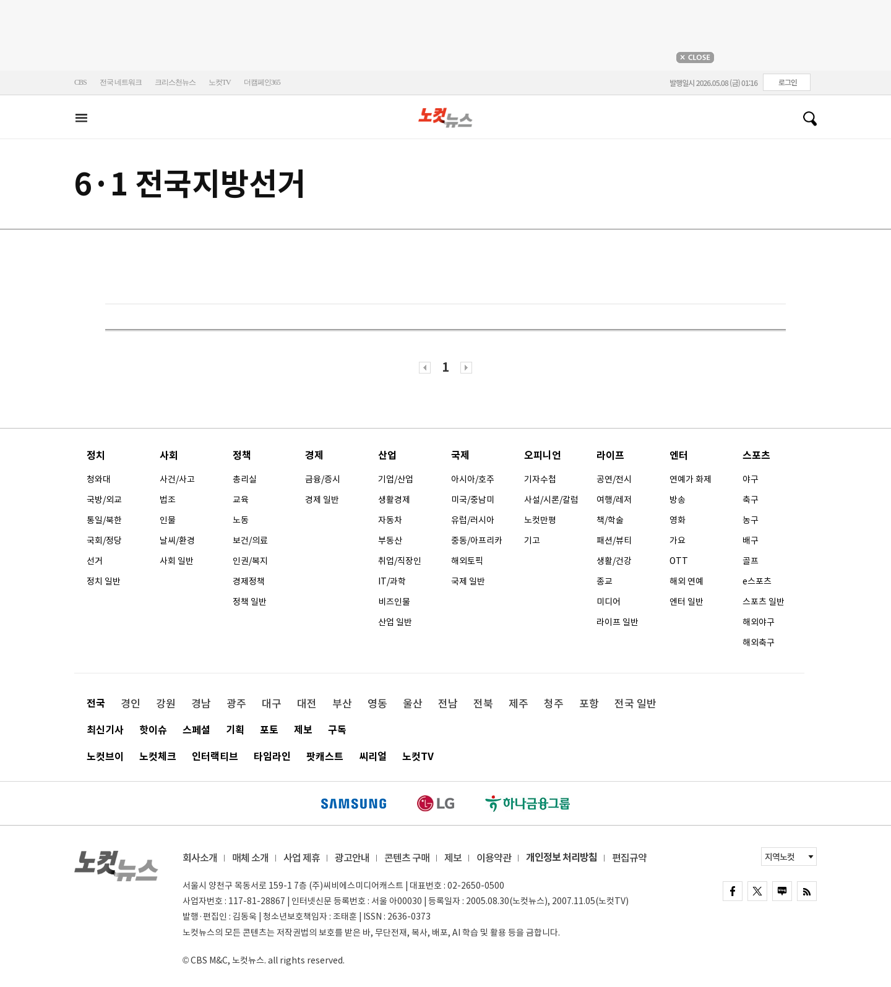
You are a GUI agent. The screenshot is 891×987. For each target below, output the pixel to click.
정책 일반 (250, 601)
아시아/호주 (472, 479)
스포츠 (756, 455)
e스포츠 (757, 581)
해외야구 (758, 622)
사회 (169, 455)
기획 (235, 730)
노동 (241, 520)
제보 (303, 730)
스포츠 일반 (763, 601)
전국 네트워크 (121, 82)
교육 (241, 499)
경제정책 (249, 581)
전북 (483, 704)
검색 (805, 118)
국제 (460, 455)
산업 (387, 455)
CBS (80, 82)
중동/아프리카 (476, 540)
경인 (130, 704)
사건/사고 (177, 479)
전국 (96, 703)
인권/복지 (250, 560)
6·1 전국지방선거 (190, 184)
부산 (342, 704)
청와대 (99, 479)
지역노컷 (779, 857)
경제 (314, 455)
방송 (677, 499)
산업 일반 (395, 622)
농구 (750, 520)
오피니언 (542, 455)
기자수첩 (540, 479)
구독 (337, 730)
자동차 (390, 520)
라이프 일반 (617, 622)
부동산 (390, 540)
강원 (166, 704)
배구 (750, 540)
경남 (201, 704)
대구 (272, 704)
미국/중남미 (472, 499)
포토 (269, 730)
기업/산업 (395, 479)
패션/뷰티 (614, 540)
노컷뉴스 (445, 118)
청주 (554, 704)
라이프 (610, 455)
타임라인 (272, 756)
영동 (377, 704)
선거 (95, 560)
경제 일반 (322, 499)
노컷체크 (157, 756)
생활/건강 (614, 560)
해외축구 (758, 642)
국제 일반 (468, 581)
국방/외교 (104, 499)
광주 (236, 704)
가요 (677, 540)
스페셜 (196, 730)
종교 (604, 581)
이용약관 (493, 858)
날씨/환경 (177, 540)
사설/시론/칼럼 (551, 499)
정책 (242, 455)
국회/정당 (104, 540)
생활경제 (394, 499)
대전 (307, 704)
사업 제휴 (301, 858)
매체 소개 (250, 858)
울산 (413, 704)
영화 (677, 520)
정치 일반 (104, 581)
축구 (750, 499)
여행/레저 (614, 499)
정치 (96, 455)
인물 (168, 520)
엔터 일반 (686, 601)
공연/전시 (614, 479)
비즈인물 (394, 601)
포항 (589, 704)
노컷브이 (105, 756)
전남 (448, 704)
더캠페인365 (262, 82)
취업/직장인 (399, 560)
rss (807, 891)
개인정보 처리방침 (561, 857)
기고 (532, 540)
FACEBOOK (732, 891)
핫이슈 (153, 730)
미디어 (608, 601)
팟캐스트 (324, 756)
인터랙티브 (215, 756)
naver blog (782, 891)
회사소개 (200, 858)
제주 (518, 704)
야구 (750, 479)
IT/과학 (392, 581)
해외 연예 (686, 581)
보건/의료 (250, 540)
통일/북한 (104, 520)
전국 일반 (635, 704)
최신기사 (105, 730)
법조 (168, 499)
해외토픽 (467, 560)
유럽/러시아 (472, 520)
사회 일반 (177, 560)
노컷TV (220, 82)
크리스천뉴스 (175, 82)
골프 (750, 560)
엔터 (678, 455)
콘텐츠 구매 (406, 858)
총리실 (245, 479)
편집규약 (629, 858)
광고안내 (352, 858)
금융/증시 (322, 479)
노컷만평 (540, 520)
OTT (678, 560)
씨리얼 (373, 756)
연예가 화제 (690, 479)
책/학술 (610, 520)
